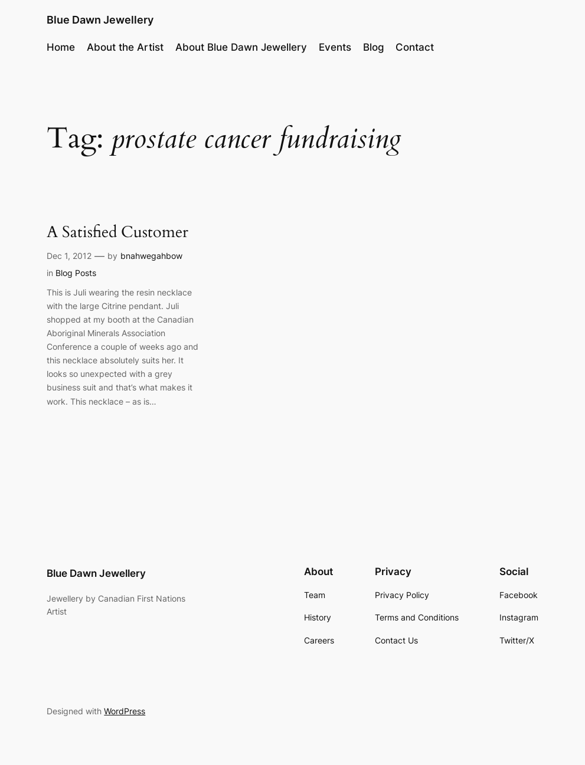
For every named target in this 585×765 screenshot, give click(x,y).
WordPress (124, 711)
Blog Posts (75, 273)
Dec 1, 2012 (69, 256)
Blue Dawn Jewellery (100, 20)
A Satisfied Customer (117, 232)
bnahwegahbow (151, 256)
